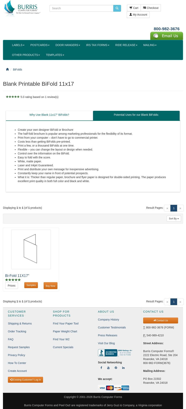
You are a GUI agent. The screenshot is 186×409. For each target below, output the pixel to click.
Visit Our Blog (106, 343)
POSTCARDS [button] (40, 45)
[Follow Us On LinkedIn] (123, 367)
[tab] (49, 116)
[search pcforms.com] (117, 8)
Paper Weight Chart (65, 331)
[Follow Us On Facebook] (101, 367)
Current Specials (63, 347)
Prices (11, 285)
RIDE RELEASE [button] (126, 45)
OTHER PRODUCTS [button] (26, 54)
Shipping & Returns (20, 323)
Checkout (150, 7)
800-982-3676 (167, 28)
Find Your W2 (61, 339)
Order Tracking (17, 331)
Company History (108, 319)
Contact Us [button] (160, 320)
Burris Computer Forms (107, 397)
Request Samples (19, 347)
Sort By (174, 218)
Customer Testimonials (112, 327)
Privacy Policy (16, 355)
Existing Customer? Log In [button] (25, 379)
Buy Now (50, 286)
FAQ (10, 339)
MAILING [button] (150, 45)
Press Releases (107, 335)
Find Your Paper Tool (66, 323)
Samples (31, 285)
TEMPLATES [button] (55, 54)
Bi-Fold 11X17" (17, 276)
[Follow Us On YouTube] (108, 367)
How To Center (17, 363)
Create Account (17, 370)
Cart (134, 7)
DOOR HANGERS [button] (67, 45)
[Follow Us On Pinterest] (116, 367)
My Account (138, 14)
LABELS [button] (18, 45)
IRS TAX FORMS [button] (97, 45)
